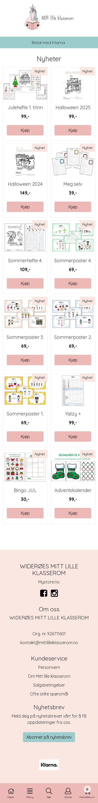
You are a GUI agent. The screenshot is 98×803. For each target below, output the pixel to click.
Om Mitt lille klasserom (49, 676)
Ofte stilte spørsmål (49, 693)
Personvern (49, 667)
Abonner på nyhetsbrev (49, 737)
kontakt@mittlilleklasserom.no (49, 642)
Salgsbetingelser (49, 685)
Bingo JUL (25, 490)
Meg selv (72, 184)
